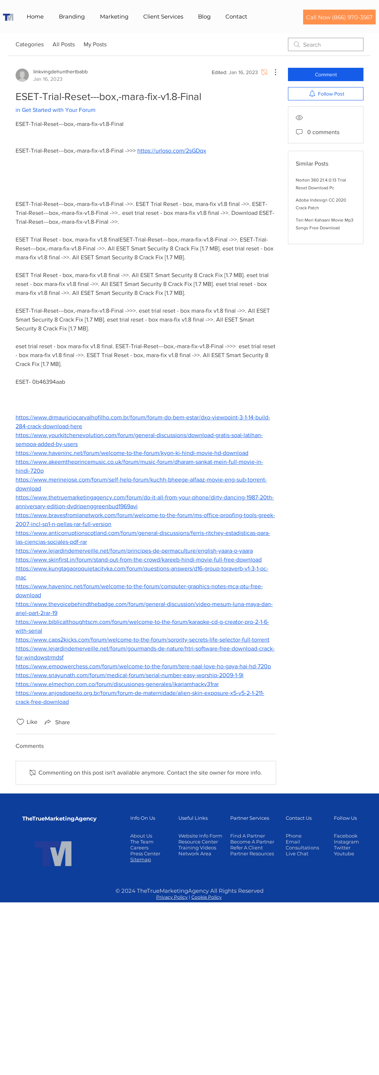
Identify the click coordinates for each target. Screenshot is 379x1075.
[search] (325, 44)
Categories (30, 44)
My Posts (95, 44)
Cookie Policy (206, 897)
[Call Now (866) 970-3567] (339, 17)
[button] (71, 16)
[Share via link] (56, 722)
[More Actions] (271, 72)
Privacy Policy (172, 897)
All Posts (64, 44)
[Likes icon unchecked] (20, 722)
